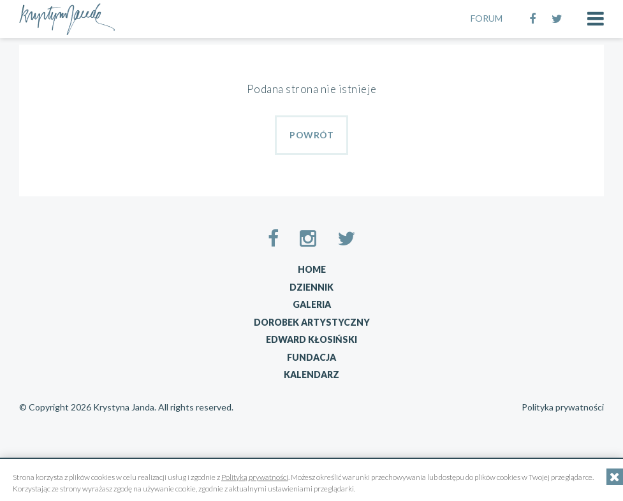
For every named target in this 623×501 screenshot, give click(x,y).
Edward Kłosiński (311, 339)
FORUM (486, 18)
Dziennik (311, 287)
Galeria (312, 304)
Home (312, 269)
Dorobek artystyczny (312, 322)
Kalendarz (311, 374)
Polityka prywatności (563, 407)
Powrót (311, 134)
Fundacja (311, 357)
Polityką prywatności (254, 477)
